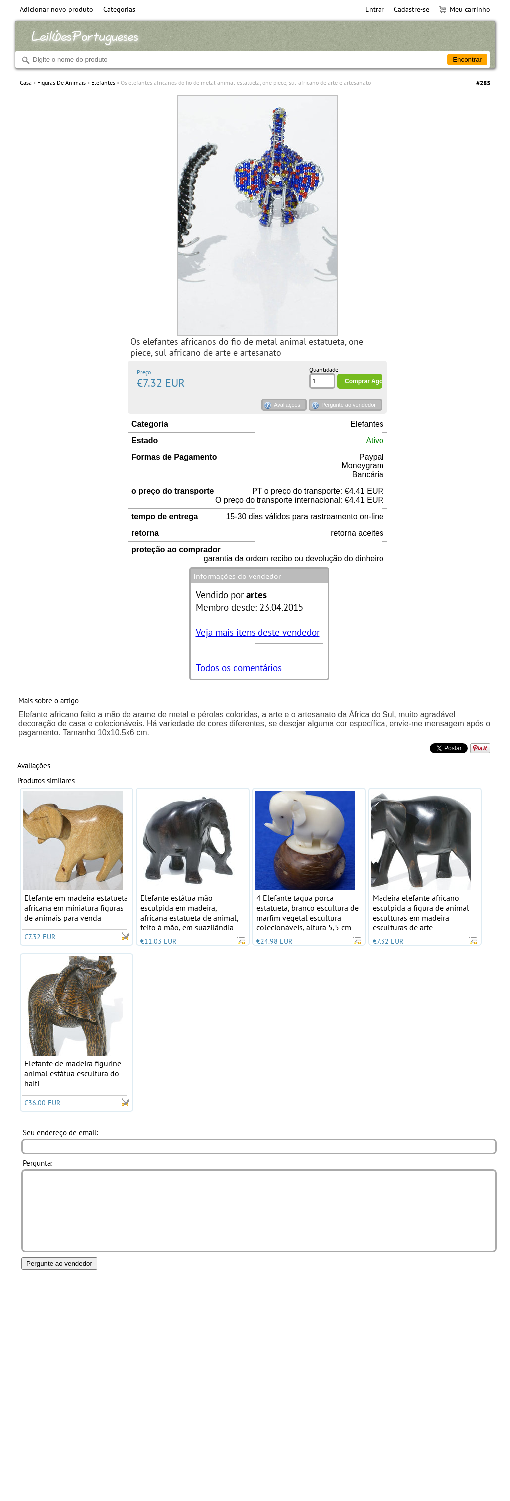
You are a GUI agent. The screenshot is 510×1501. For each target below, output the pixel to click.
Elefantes (103, 82)
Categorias (119, 9)
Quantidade (323, 369)
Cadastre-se (411, 9)
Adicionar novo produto (56, 9)
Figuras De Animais (61, 82)
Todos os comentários (239, 667)
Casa (26, 82)
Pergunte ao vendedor (348, 405)
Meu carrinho (464, 9)
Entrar (374, 9)
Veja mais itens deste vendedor (258, 632)
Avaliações (287, 405)
